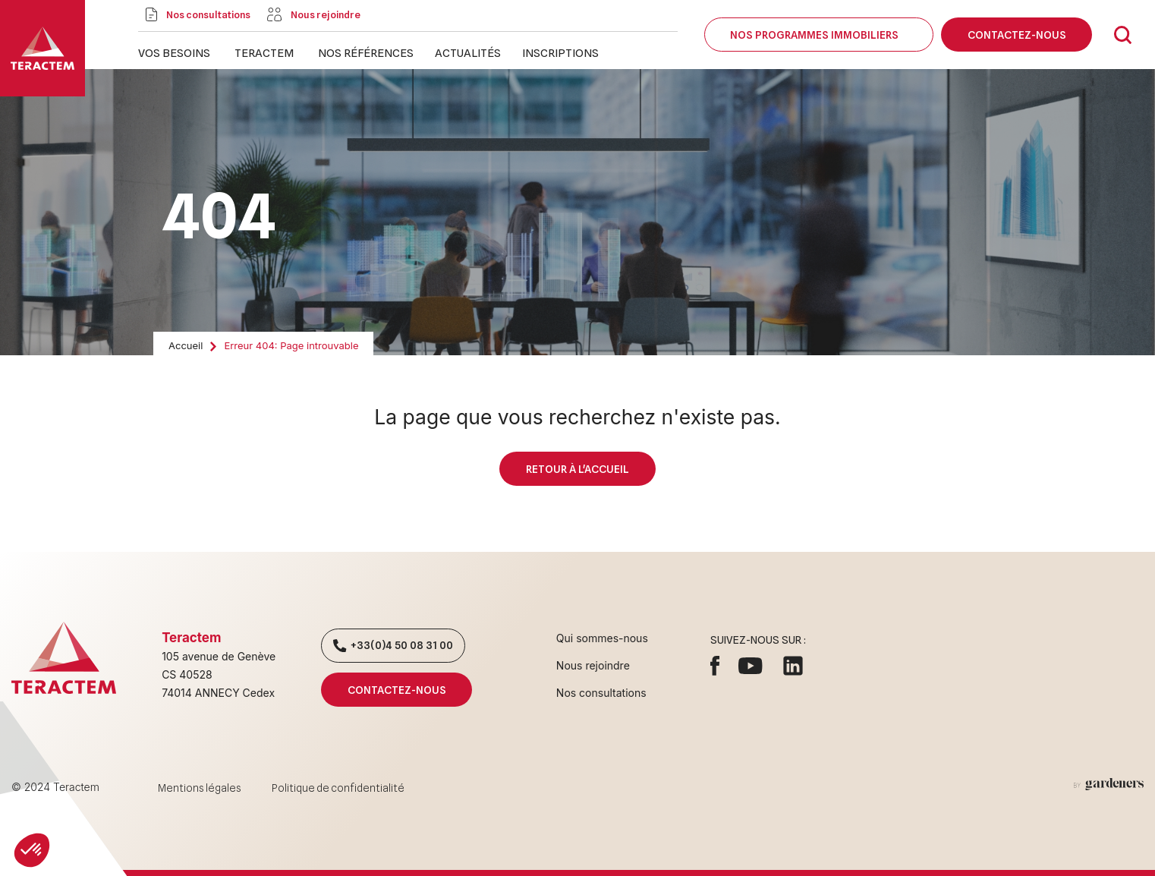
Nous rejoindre (593, 665)
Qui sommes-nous (602, 638)
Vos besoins (174, 53)
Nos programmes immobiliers (818, 34)
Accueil (185, 345)
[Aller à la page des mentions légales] (1109, 784)
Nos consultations (601, 692)
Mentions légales (199, 788)
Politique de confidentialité (338, 788)
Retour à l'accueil (577, 469)
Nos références (366, 53)
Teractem (264, 53)
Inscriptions (560, 53)
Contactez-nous (1016, 34)
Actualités (468, 53)
